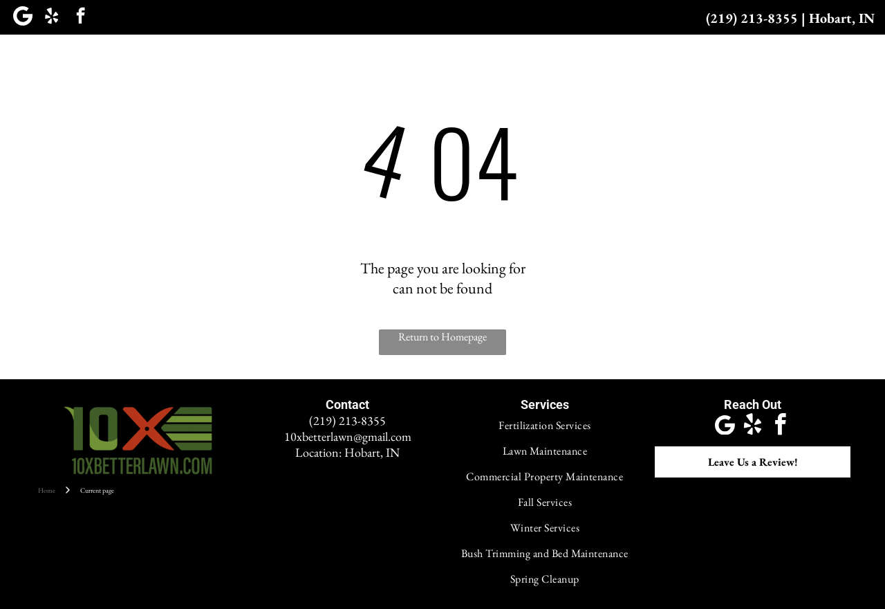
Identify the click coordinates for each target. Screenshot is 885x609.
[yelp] (51, 17)
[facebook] (80, 17)
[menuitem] (220, 61)
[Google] (22, 17)
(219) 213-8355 (752, 18)
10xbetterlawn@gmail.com (347, 436)
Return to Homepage (442, 336)
